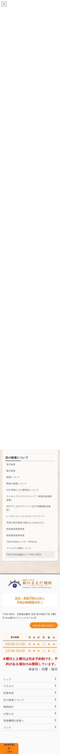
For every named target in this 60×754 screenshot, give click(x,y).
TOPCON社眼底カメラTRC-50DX (23, 554)
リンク (7, 727)
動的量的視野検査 (15, 535)
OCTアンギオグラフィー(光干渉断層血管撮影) (28, 508)
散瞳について (13, 477)
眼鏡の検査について (16, 483)
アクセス (9, 686)
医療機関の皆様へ (14, 720)
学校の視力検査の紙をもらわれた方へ (25, 522)
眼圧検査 (10, 471)
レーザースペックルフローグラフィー (25, 516)
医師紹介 (9, 706)
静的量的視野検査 (15, 529)
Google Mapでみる (44, 625)
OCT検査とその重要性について (22, 490)
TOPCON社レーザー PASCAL (21, 542)
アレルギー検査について (18, 548)
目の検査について (16, 457)
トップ (7, 679)
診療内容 (9, 693)
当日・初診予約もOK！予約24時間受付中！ (30, 600)
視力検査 (10, 464)
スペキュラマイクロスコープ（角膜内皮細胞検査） (29, 498)
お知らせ (9, 713)
